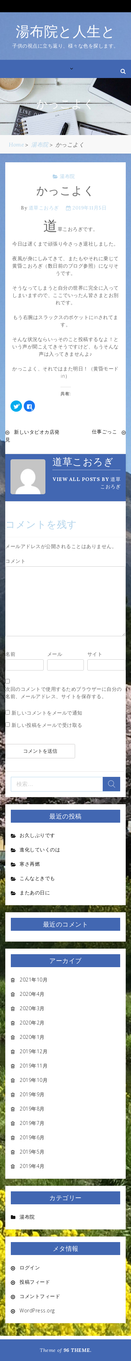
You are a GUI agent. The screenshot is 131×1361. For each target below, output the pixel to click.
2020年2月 (32, 1022)
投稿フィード (35, 1281)
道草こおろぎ (44, 208)
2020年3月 (32, 1008)
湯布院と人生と (66, 31)
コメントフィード (40, 1296)
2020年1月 (32, 1037)
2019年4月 (32, 1166)
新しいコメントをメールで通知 (47, 712)
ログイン (30, 1267)
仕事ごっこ (104, 431)
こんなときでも (37, 878)
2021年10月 (34, 979)
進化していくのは (40, 849)
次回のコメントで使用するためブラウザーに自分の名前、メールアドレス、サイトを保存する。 (63, 693)
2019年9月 (32, 1094)
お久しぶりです (37, 835)
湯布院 (67, 176)
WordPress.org (37, 1310)
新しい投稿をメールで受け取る (47, 725)
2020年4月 (32, 994)
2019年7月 (32, 1123)
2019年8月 (32, 1108)
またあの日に (35, 892)
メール (55, 654)
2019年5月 (32, 1151)
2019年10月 (34, 1080)
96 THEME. (78, 1350)
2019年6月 (32, 1137)
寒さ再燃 (30, 863)
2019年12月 (34, 1051)
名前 (10, 654)
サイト (95, 654)
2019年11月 (34, 1065)
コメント (15, 561)
